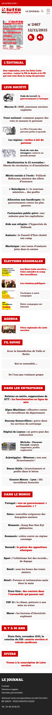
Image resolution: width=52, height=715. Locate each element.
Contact (5, 686)
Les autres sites (9, 3)
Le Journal (33, 11)
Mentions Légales (10, 689)
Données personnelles (12, 692)
